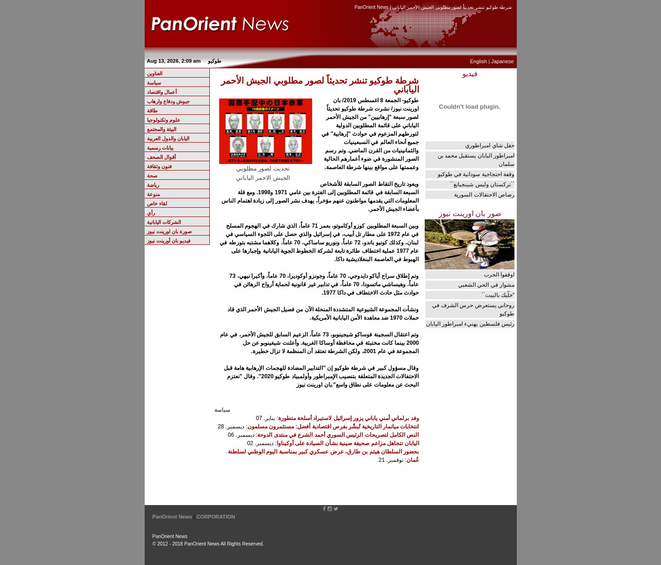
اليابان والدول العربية (168, 138)
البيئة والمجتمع (161, 129)
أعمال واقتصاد (162, 92)
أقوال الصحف (161, 157)
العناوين (154, 73)
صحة (152, 175)
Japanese (502, 61)
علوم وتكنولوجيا (163, 120)
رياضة (153, 185)
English (478, 61)
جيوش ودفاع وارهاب (168, 101)
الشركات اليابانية (164, 222)
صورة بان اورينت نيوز (169, 231)
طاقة (152, 110)
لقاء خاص (157, 203)
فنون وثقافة (159, 166)
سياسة (154, 82)
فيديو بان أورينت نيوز (168, 240)
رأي (151, 213)
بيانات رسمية (160, 148)
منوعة (153, 194)
